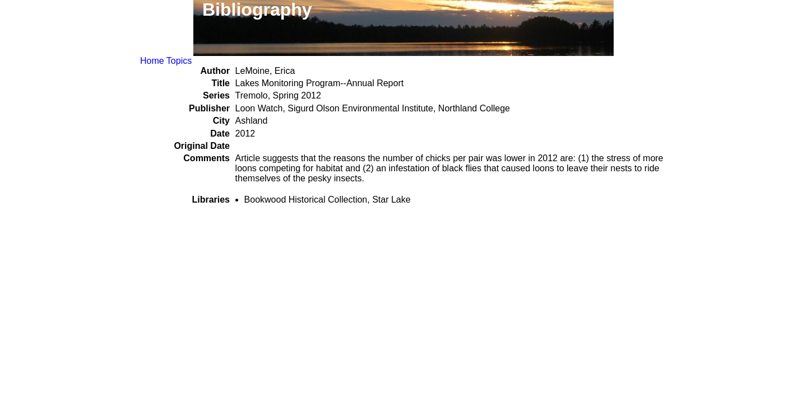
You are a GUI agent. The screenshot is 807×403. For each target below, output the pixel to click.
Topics (179, 60)
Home (152, 60)
